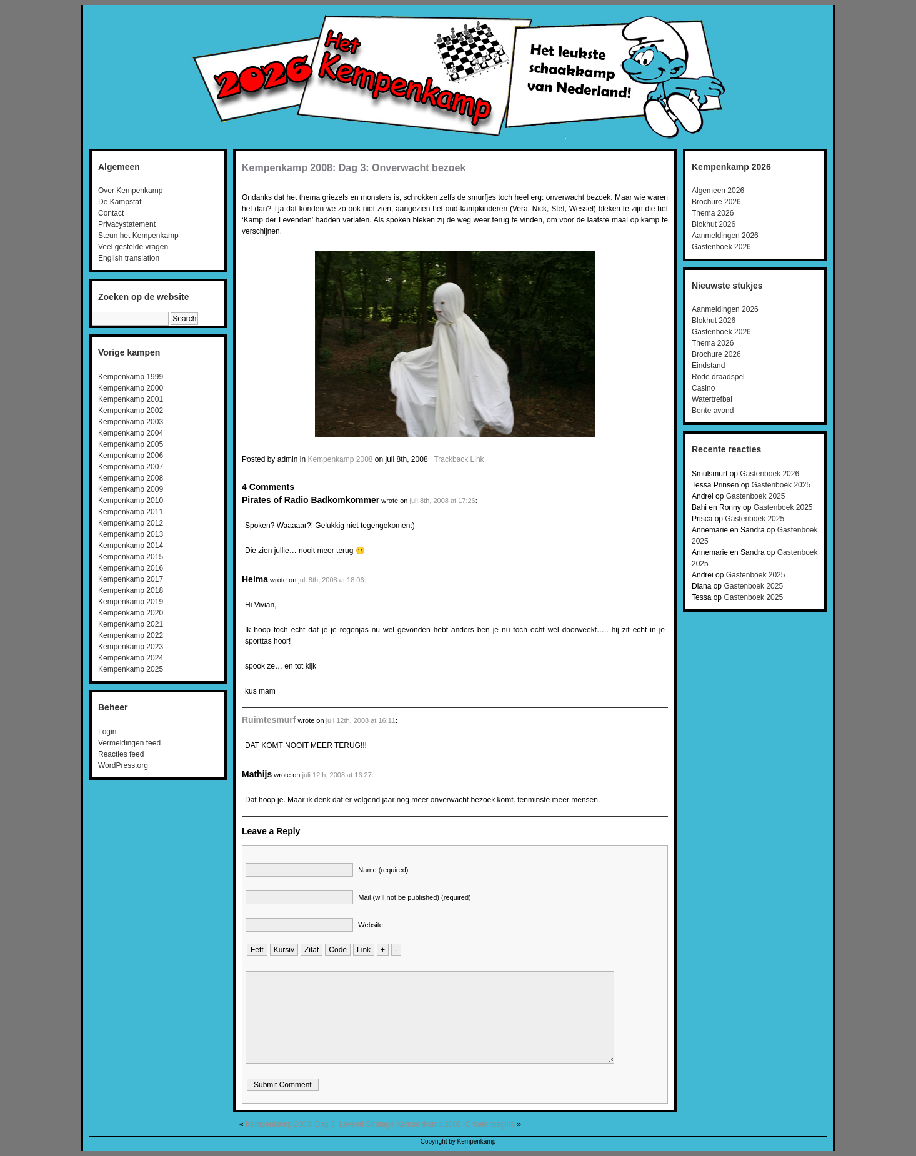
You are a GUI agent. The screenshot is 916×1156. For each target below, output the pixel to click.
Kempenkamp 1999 (130, 376)
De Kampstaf (119, 201)
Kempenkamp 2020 (130, 613)
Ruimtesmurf (269, 720)
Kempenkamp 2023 (130, 646)
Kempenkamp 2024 (130, 658)
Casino (703, 388)
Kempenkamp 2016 (130, 568)
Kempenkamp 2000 (130, 388)
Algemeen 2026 (718, 190)
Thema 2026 (713, 213)
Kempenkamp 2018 (130, 590)
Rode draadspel (718, 376)
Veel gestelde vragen (133, 246)
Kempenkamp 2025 (130, 669)
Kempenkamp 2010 (130, 500)
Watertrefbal (712, 399)
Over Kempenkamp (130, 190)
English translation (128, 258)
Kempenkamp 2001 (130, 399)
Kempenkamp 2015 (130, 556)
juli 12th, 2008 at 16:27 (337, 775)
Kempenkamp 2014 (130, 545)
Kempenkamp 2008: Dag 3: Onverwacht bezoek (353, 167)
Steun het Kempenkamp (138, 235)
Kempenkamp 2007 (130, 466)
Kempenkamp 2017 (130, 579)
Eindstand (708, 365)
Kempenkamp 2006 (130, 455)
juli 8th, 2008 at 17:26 (442, 500)
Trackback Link (459, 459)
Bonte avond (713, 410)
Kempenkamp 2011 (130, 511)
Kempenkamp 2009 (130, 489)
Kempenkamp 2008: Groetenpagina (455, 1124)
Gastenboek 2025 (780, 485)
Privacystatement (127, 224)
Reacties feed (121, 754)
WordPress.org (123, 765)
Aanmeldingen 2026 (725, 235)
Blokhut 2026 (713, 224)
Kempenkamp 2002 (130, 410)
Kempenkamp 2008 (130, 478)
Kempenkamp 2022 (130, 635)
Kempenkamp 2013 (130, 534)
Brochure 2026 (716, 201)
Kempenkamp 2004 (130, 433)
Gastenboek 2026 (721, 246)
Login (107, 731)
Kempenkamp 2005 (130, 444)
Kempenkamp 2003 (130, 421)
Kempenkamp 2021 (130, 624)
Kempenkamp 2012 (130, 523)
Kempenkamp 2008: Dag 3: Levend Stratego (320, 1124)
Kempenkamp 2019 (130, 601)
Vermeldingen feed (129, 743)
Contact (111, 213)
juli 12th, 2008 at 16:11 (361, 720)
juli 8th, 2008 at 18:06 (331, 580)
